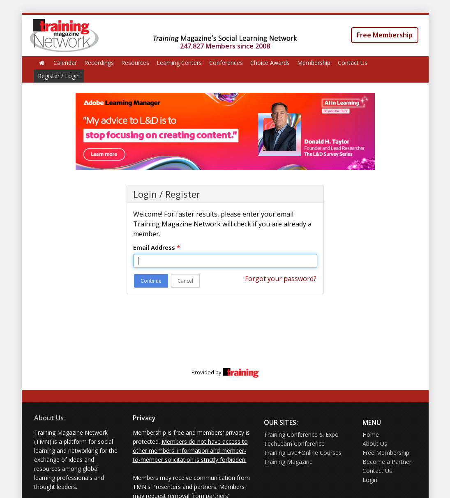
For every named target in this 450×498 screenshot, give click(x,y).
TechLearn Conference (294, 443)
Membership (313, 63)
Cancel (185, 280)
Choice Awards (270, 63)
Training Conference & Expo (301, 434)
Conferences (226, 63)
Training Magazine (288, 462)
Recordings (99, 63)
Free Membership (385, 34)
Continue (151, 280)
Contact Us (352, 63)
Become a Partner (386, 462)
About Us (49, 417)
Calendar (65, 63)
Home (370, 434)
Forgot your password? (280, 278)
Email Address (156, 247)
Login (369, 480)
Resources (135, 63)
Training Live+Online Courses (303, 452)
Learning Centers (179, 63)
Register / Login (59, 76)
